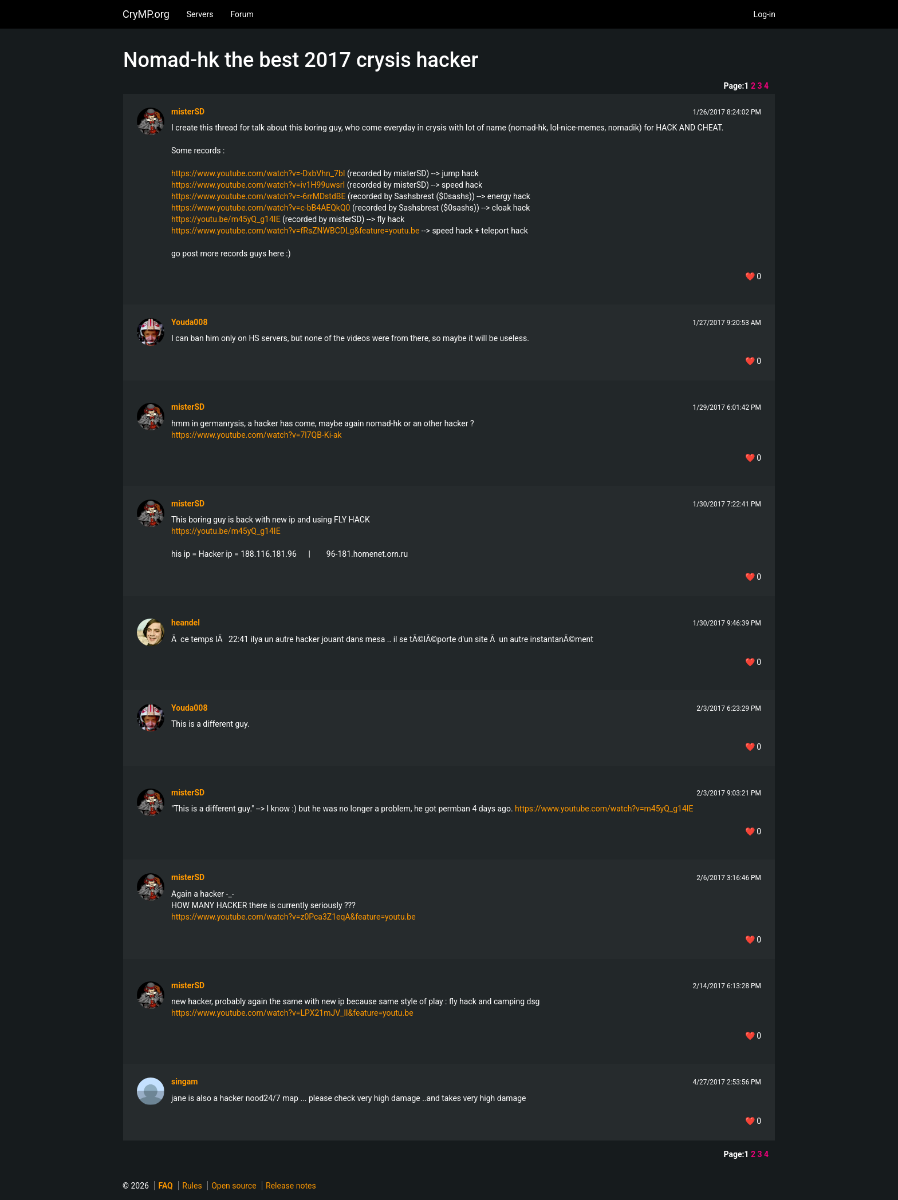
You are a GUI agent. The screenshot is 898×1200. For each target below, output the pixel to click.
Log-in (764, 14)
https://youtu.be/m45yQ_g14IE (226, 219)
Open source (233, 1185)
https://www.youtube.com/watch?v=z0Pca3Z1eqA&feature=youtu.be (293, 916)
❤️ (753, 276)
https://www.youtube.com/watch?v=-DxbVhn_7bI (258, 173)
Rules (192, 1185)
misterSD (187, 111)
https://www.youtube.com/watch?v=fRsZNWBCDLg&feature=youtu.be (295, 230)
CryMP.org (146, 14)
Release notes (291, 1185)
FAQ (165, 1185)
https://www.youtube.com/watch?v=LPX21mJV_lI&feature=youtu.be (292, 1012)
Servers (200, 14)
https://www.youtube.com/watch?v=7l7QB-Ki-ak (256, 434)
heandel (185, 622)
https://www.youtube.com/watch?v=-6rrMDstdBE (258, 196)
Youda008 (189, 322)
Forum (241, 14)
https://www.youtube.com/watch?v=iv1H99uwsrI (258, 184)
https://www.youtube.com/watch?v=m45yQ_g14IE (604, 808)
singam (184, 1081)
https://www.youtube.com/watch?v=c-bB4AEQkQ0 (260, 207)
